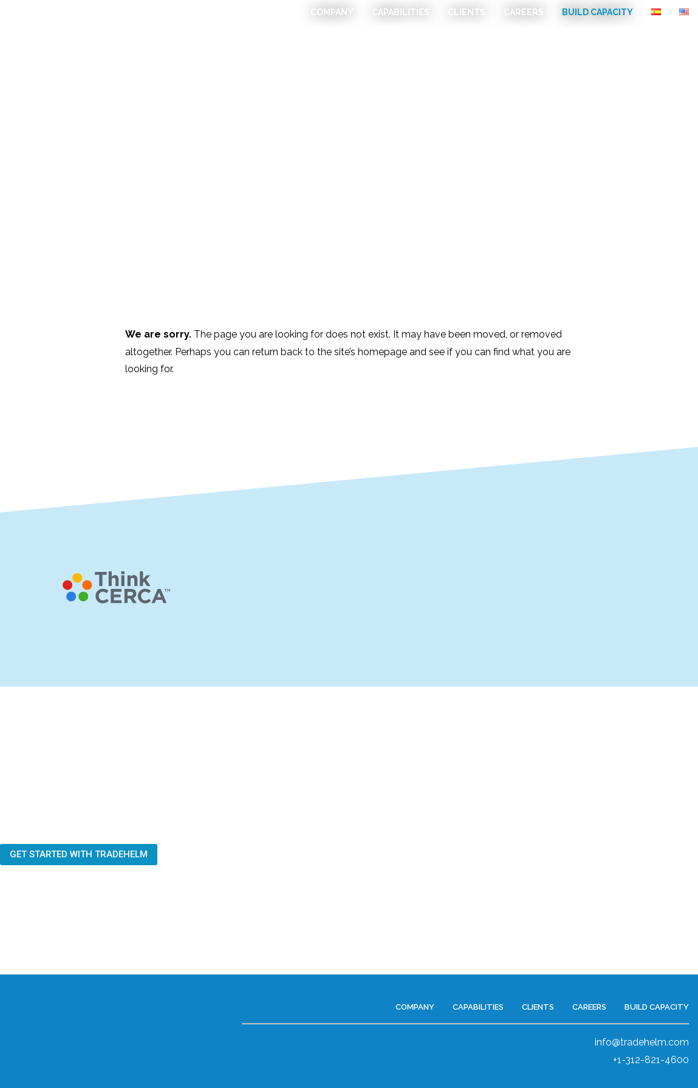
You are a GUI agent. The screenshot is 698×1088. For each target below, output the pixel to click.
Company (332, 12)
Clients (466, 12)
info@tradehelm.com (642, 1042)
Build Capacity (597, 12)
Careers (524, 12)
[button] (78, 854)
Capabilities (400, 12)
